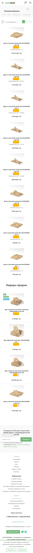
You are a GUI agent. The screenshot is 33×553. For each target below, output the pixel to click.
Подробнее (22, 550)
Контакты (16, 472)
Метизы (16, 506)
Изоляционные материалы (16, 503)
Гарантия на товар (16, 484)
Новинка (6, 297)
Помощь (16, 467)
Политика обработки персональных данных (16, 486)
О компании (16, 459)
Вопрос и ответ (16, 469)
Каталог (16, 495)
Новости (16, 462)
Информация (16, 476)
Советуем (6, 299)
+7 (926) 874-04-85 (24, 517)
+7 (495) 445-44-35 (12, 517)
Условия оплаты (16, 479)
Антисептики (16, 508)
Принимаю (10, 550)
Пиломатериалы (16, 498)
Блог (16, 464)
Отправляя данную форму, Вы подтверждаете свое (16, 444)
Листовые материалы (16, 501)
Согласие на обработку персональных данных (16, 491)
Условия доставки (16, 481)
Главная (16, 456)
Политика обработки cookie (16, 489)
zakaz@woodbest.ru (18, 522)
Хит (5, 294)
